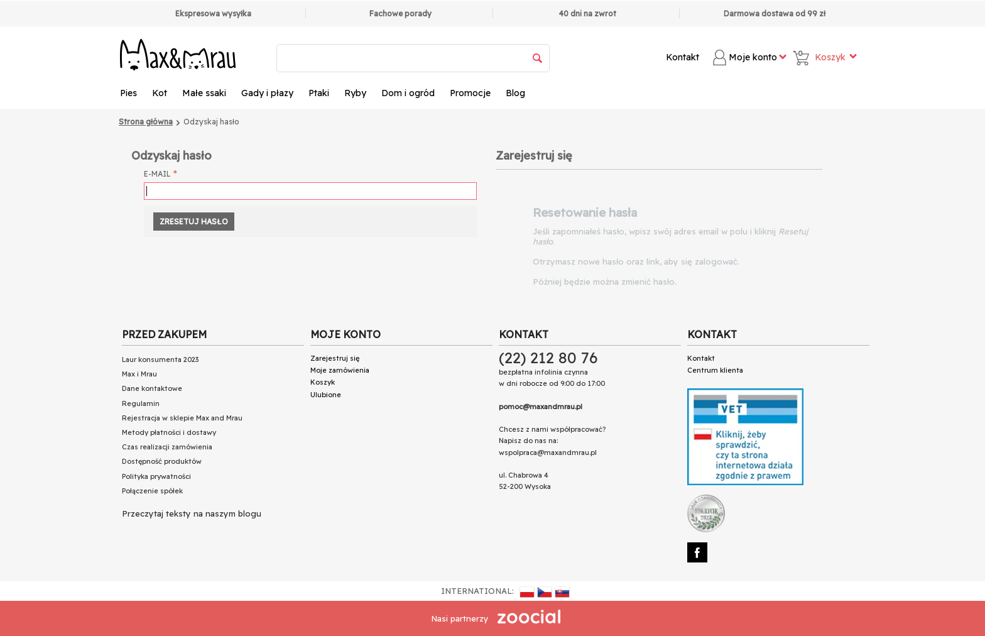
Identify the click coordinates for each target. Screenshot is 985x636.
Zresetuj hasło (194, 221)
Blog (515, 93)
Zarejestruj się (334, 358)
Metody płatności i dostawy (169, 432)
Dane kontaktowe (152, 388)
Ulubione (325, 394)
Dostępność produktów (162, 461)
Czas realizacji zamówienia (167, 446)
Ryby (355, 93)
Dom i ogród (408, 93)
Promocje (470, 93)
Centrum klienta (715, 370)
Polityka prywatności (156, 476)
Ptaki (318, 93)
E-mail (157, 173)
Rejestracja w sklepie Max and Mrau (182, 418)
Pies (128, 93)
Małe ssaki (204, 93)
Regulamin (141, 403)
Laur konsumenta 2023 (160, 359)
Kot (159, 93)
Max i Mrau (139, 374)
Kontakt (682, 57)
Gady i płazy (267, 93)
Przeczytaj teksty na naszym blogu (191, 513)
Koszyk (322, 382)
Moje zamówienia (339, 370)
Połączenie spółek (152, 490)
